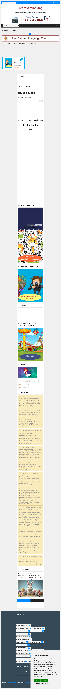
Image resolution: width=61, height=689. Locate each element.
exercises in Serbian (35, 642)
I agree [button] (37, 680)
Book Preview (16, 67)
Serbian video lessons (22, 650)
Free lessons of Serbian (22, 639)
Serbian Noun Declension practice (25, 658)
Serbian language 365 (21, 625)
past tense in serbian (21, 647)
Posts (21, 384)
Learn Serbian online (21, 631)
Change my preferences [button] (42, 683)
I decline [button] (44, 680)
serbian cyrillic (20, 661)
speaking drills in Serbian (23, 656)
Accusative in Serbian (21, 633)
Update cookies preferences (23, 675)
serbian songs (37, 628)
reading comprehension (22, 653)
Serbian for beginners (22, 636)
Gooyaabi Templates (30, 682)
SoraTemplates (12, 682)
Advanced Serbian (36, 631)
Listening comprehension (22, 628)
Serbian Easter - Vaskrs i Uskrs (27, 574)
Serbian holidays (20, 642)
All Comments (23, 387)
